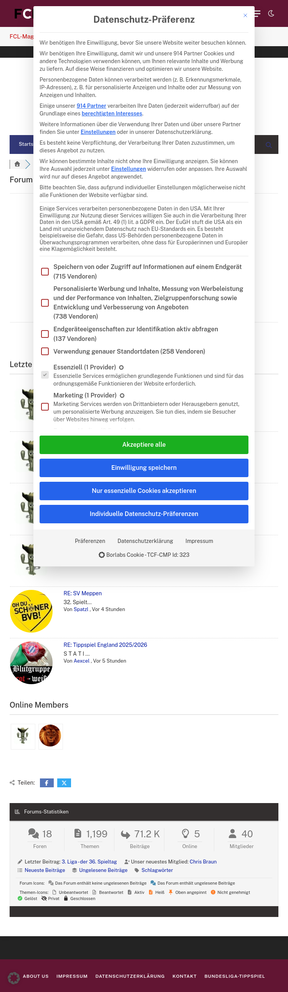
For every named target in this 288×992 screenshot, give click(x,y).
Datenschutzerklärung (145, 541)
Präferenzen (90, 541)
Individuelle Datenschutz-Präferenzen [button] (144, 514)
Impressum (199, 541)
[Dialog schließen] (245, 15)
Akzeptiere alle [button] (144, 444)
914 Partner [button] (91, 106)
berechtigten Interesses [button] (112, 113)
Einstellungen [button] (98, 132)
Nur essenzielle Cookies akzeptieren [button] (144, 490)
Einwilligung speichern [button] (144, 467)
